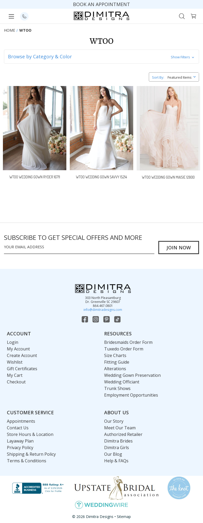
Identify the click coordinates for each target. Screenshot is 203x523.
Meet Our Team (120, 428)
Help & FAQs (116, 461)
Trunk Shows (117, 388)
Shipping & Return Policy (31, 454)
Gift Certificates (22, 369)
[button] (101, 57)
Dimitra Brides (118, 441)
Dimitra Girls (116, 447)
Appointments (21, 421)
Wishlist (14, 362)
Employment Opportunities (131, 395)
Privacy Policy (20, 447)
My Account (18, 349)
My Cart (14, 375)
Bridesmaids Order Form (128, 342)
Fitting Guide (116, 362)
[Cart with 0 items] (193, 15)
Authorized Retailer (123, 434)
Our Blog (113, 454)
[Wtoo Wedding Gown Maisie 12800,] (168, 128)
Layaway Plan (20, 441)
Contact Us (18, 428)
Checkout (16, 382)
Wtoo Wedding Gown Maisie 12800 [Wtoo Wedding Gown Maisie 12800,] (168, 177)
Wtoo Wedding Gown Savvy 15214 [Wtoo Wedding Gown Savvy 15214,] (101, 177)
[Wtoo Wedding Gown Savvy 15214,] (101, 128)
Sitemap (124, 516)
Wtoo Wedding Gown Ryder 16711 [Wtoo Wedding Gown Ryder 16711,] (34, 177)
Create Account (22, 355)
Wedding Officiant (121, 382)
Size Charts (115, 355)
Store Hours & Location (30, 434)
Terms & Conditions (26, 461)
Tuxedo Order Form (123, 349)
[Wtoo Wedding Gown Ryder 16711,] (34, 128)
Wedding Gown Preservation (132, 375)
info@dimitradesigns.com (103, 309)
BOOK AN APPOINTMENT (101, 4)
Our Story (113, 421)
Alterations (115, 369)
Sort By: (158, 77)
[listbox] (183, 76)
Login (12, 342)
